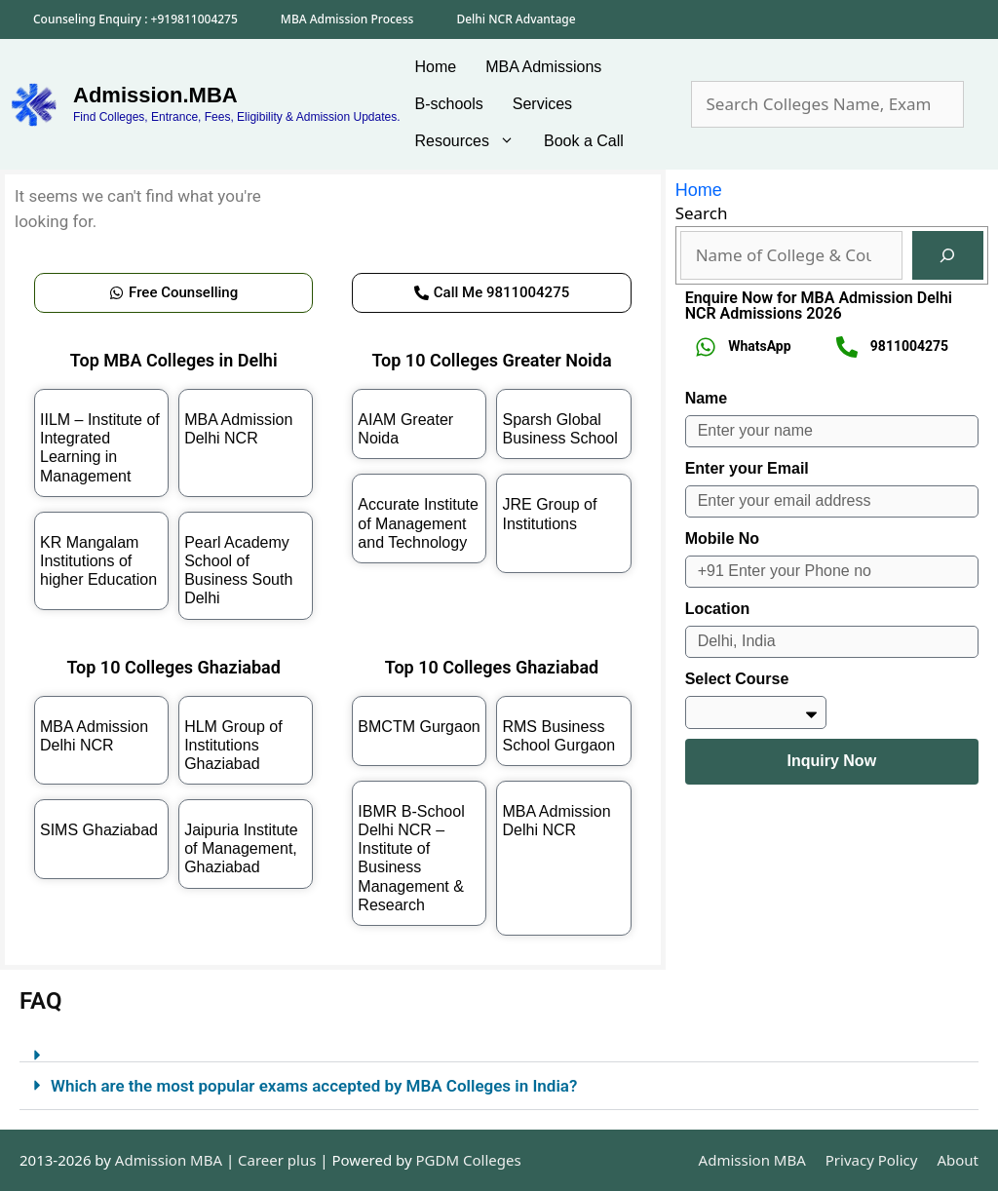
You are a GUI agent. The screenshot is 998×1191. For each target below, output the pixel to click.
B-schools (449, 104)
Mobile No (722, 538)
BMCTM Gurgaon (419, 726)
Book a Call (584, 141)
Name (706, 398)
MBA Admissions (543, 66)
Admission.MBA (155, 95)
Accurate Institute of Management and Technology (418, 523)
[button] (499, 1047)
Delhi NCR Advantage (515, 19)
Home (436, 66)
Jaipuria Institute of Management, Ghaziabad (241, 848)
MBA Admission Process (347, 19)
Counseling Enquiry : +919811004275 (135, 19)
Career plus (277, 1160)
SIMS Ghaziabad (99, 830)
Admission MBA (752, 1160)
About (958, 1160)
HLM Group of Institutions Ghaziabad (233, 745)
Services (542, 104)
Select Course (737, 679)
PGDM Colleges (468, 1160)
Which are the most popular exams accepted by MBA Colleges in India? (314, 1085)
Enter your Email (747, 468)
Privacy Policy (871, 1160)
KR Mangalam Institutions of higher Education (98, 561)
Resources (472, 141)
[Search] (947, 256)
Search (701, 213)
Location (717, 608)
